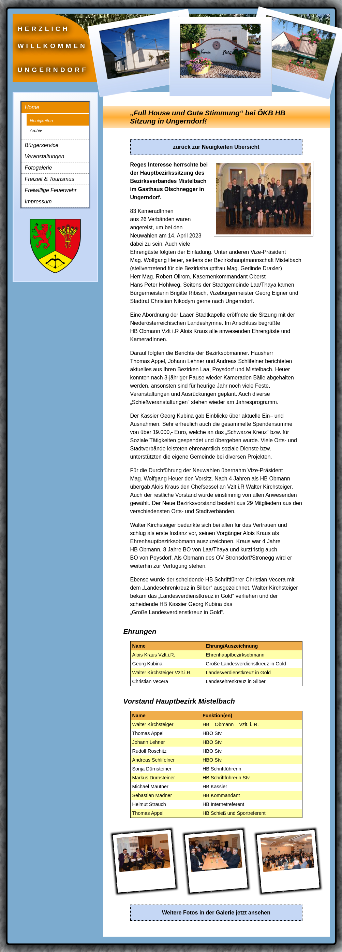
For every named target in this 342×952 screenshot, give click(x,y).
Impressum (38, 201)
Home (32, 107)
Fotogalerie (38, 168)
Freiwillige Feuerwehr (51, 190)
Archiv (36, 130)
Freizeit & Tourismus (49, 179)
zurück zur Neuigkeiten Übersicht (216, 147)
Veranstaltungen (44, 156)
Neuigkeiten (41, 120)
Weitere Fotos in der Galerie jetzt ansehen (216, 912)
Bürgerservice (42, 145)
